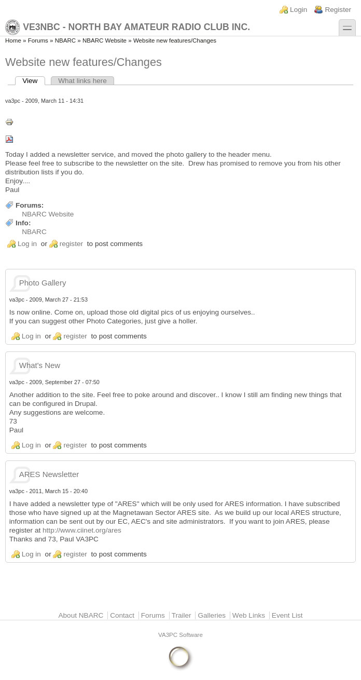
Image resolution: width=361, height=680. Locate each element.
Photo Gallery (42, 282)
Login (298, 9)
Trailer (181, 615)
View (33, 81)
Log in (27, 244)
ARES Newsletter (49, 474)
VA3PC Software (180, 635)
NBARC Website (104, 40)
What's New (39, 365)
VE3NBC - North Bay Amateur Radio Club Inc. (127, 27)
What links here (82, 81)
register (71, 244)
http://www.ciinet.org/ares (82, 530)
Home (13, 40)
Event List (287, 615)
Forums (38, 40)
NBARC (65, 40)
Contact (122, 615)
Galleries (212, 615)
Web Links (248, 615)
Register (338, 9)
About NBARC (80, 615)
